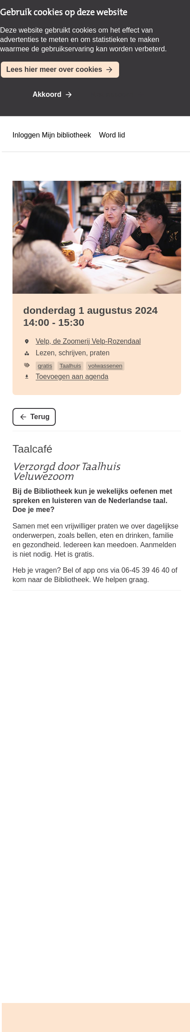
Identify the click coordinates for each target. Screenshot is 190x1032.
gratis (45, 365)
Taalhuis (70, 365)
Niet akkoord (111, 94)
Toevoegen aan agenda (72, 376)
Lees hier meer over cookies (54, 69)
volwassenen (105, 365)
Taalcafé (32, 449)
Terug (40, 416)
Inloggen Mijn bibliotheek (51, 135)
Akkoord (47, 94)
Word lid (112, 135)
